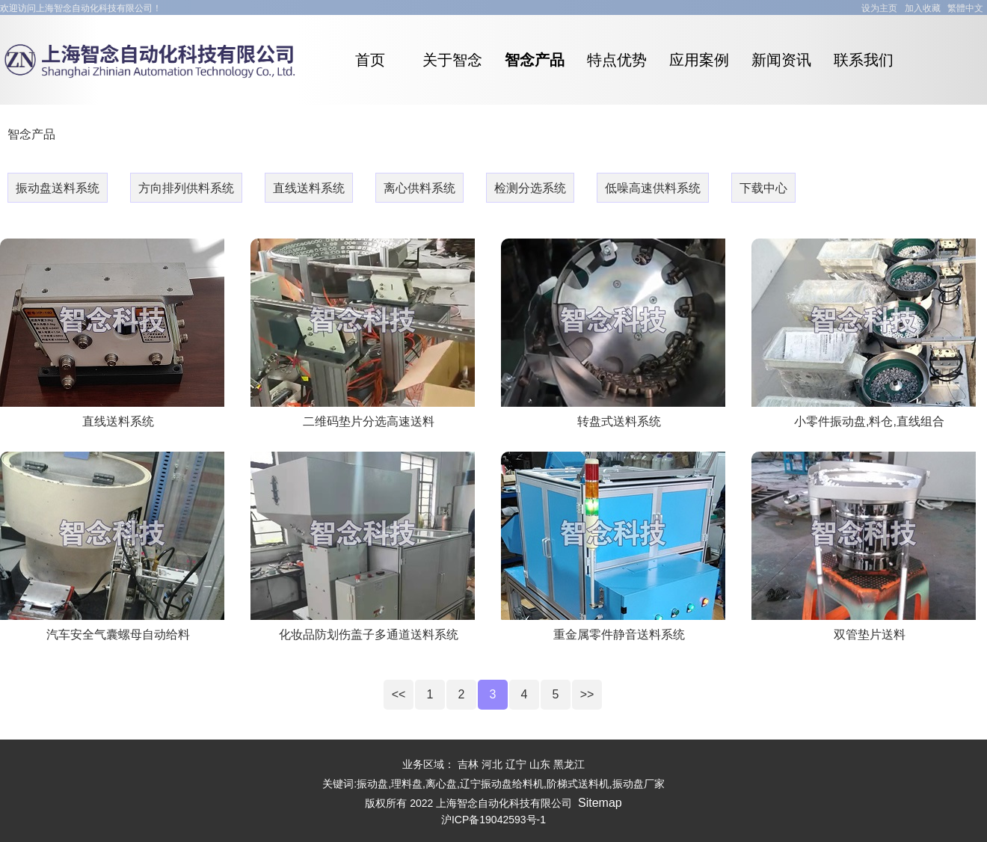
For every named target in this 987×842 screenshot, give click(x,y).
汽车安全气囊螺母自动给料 (118, 634)
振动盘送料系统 (57, 188)
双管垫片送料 (869, 634)
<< (399, 694)
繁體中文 (965, 8)
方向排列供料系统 (186, 188)
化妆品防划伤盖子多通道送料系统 (368, 634)
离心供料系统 (419, 188)
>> (587, 694)
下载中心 (763, 188)
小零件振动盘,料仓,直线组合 (869, 421)
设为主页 (879, 8)
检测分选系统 (530, 188)
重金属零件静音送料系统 (619, 634)
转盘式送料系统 (619, 421)
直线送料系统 (309, 188)
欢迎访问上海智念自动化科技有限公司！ (81, 8)
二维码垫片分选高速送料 (368, 421)
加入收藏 (923, 8)
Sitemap (600, 802)
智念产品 (31, 134)
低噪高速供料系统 (653, 188)
